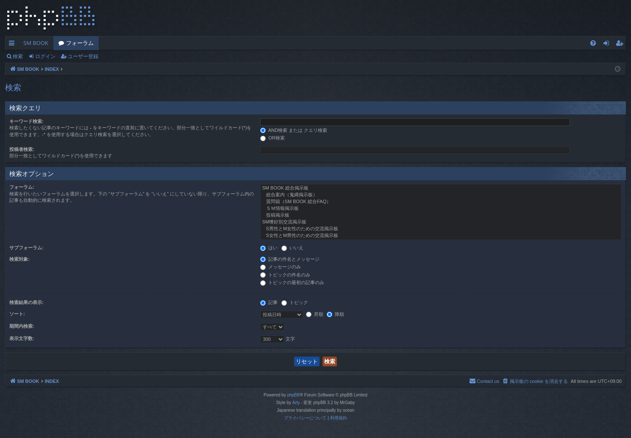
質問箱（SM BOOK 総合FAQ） (441, 201)
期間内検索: (21, 326)
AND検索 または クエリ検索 (293, 130)
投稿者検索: (21, 149)
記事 (269, 302)
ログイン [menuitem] (608, 44)
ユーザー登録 (83, 56)
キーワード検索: (26, 121)
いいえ (292, 247)
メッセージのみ (280, 266)
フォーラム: (21, 187)
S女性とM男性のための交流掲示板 (441, 235)
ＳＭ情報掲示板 (441, 208)
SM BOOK (35, 43)
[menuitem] (593, 43)
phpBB (293, 395)
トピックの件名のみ (285, 274)
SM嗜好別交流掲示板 (441, 222)
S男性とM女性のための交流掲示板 (441, 229)
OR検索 (272, 137)
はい (269, 247)
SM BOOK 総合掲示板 (441, 188)
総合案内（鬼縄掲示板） (441, 195)
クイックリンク (13, 44)
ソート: (17, 313)
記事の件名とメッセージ (290, 259)
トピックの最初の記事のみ (292, 282)
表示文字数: (21, 338)
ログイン (45, 56)
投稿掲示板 (441, 215)
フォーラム (80, 43)
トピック (294, 302)
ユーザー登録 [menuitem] (621, 44)
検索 (18, 56)
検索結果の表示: (26, 302)
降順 (335, 314)
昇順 (314, 314)
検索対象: (19, 259)
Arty (296, 402)
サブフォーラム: (26, 247)
